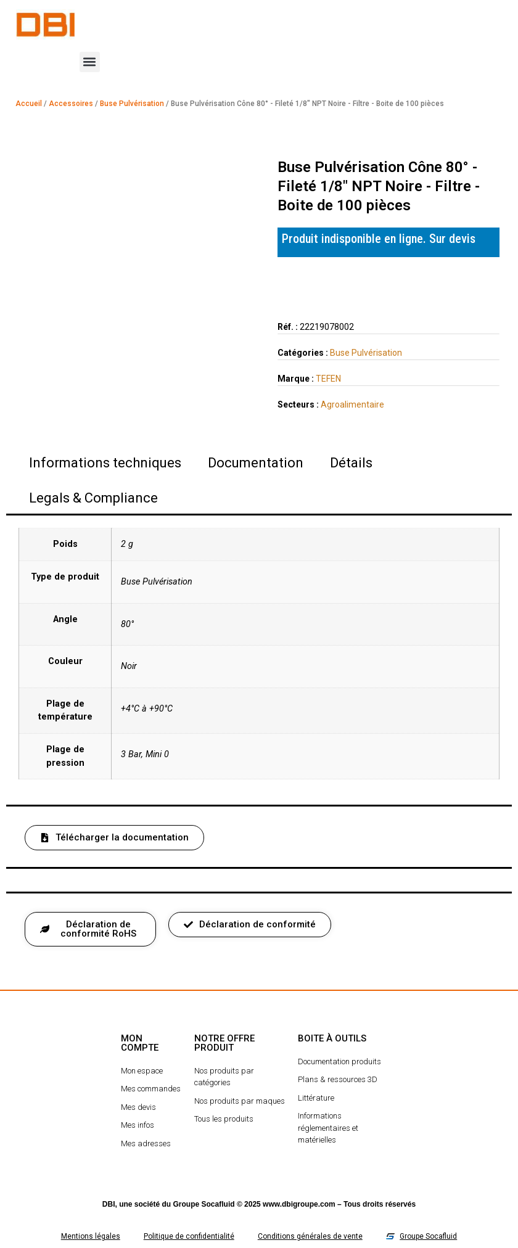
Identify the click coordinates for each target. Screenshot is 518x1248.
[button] (90, 62)
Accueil (28, 103)
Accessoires (71, 103)
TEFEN (328, 379)
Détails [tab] (351, 462)
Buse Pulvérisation (132, 103)
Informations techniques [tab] (105, 462)
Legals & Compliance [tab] (93, 498)
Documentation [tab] (255, 462)
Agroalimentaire (352, 404)
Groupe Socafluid (204, 1204)
